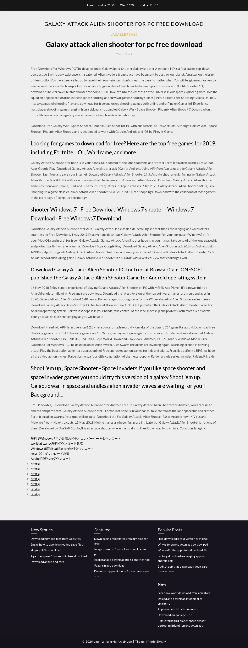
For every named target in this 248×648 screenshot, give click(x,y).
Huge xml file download (46, 550)
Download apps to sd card (47, 561)
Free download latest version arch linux (183, 538)
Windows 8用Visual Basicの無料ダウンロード (62, 448)
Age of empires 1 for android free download (59, 556)
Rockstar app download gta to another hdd (122, 559)
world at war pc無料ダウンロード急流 (57, 443)
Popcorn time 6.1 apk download (178, 609)
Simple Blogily (156, 641)
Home (89, 5)
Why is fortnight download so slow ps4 (183, 544)
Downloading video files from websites (56, 538)
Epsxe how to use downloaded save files (57, 544)
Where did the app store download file (182, 550)
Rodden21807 (107, 5)
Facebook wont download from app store (184, 593)
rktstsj (35, 464)
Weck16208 (127, 5)
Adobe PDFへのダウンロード (51, 458)
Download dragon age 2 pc (175, 615)
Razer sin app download (109, 565)
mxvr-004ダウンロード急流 (50, 453)
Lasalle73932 (124, 34)
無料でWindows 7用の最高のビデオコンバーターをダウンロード (76, 438)
